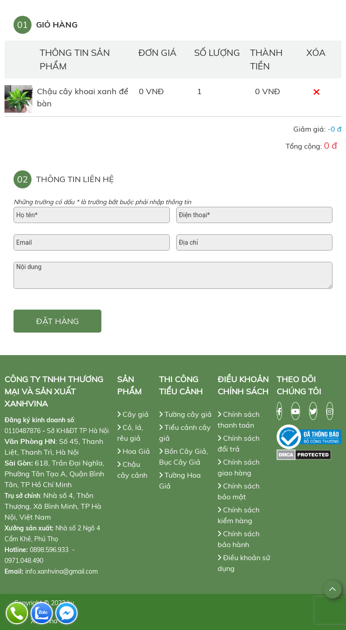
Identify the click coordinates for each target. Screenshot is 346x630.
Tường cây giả (185, 414)
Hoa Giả (133, 451)
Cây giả (133, 414)
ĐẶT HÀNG (57, 321)
